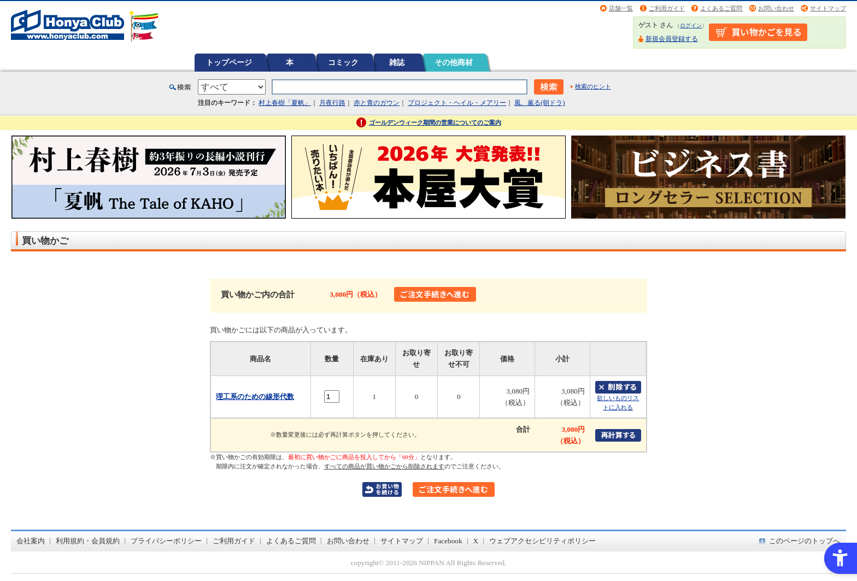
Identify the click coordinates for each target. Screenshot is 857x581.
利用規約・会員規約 (88, 541)
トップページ (229, 62)
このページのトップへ (804, 541)
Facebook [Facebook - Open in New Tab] (448, 541)
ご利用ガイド (667, 8)
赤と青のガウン (377, 103)
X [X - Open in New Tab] (476, 541)
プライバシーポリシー (166, 541)
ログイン (691, 25)
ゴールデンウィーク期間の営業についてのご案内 (435, 122)
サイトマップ (828, 8)
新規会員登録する (671, 39)
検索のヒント (593, 86)
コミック (343, 62)
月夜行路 (332, 103)
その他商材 (454, 62)
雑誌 (396, 62)
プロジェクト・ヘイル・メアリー (457, 103)
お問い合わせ (776, 8)
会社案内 (30, 541)
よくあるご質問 (721, 8)
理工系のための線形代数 (255, 396)
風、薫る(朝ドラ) (539, 103)
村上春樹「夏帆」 (285, 103)
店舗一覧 (621, 8)
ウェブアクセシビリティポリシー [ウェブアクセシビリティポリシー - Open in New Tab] (542, 541)
